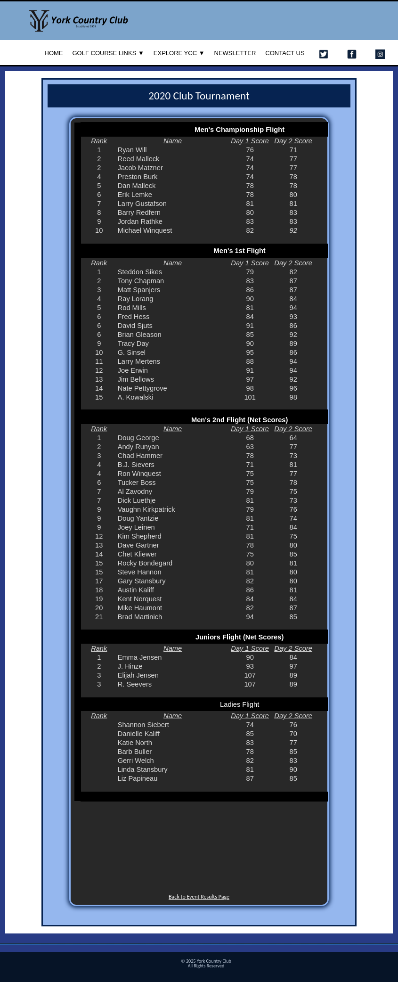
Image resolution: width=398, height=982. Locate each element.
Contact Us (284, 53)
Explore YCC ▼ (179, 53)
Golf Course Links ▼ (108, 53)
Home (54, 53)
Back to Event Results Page (199, 896)
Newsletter (235, 53)
